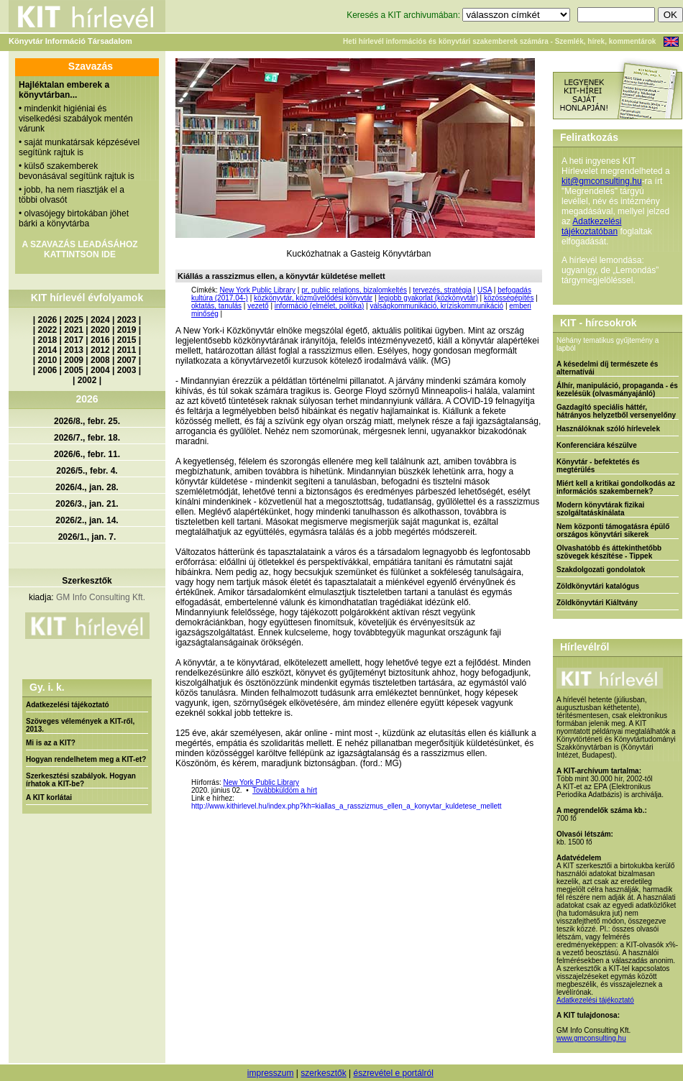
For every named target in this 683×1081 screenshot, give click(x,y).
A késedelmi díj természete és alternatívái (607, 368)
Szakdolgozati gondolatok (600, 570)
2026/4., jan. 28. (86, 487)
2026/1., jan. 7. (87, 537)
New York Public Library (257, 290)
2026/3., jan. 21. (86, 504)
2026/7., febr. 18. (87, 438)
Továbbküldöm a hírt (284, 790)
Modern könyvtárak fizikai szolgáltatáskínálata (600, 509)
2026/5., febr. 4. (86, 471)
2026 (48, 320)
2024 (100, 320)
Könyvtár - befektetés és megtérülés (598, 466)
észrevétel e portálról (393, 1073)
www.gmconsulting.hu (591, 1038)
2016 (100, 340)
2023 (127, 320)
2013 (73, 350)
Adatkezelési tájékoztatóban (591, 226)
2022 (48, 330)
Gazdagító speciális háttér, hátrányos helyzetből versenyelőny (616, 411)
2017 (73, 340)
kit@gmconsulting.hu (601, 181)
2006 (48, 370)
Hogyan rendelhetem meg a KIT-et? (86, 759)
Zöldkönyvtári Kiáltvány (597, 603)
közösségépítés (509, 298)
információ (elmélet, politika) (320, 306)
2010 (48, 360)
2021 (73, 330)
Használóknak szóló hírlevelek (608, 429)
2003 (127, 370)
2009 (73, 360)
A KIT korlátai (49, 797)
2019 (127, 330)
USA (484, 290)
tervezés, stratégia (442, 290)
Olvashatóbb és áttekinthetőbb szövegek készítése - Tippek (608, 552)
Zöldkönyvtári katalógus (597, 586)
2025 (73, 320)
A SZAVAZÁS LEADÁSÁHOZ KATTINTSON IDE (79, 249)
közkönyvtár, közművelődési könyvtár (313, 298)
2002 (87, 380)
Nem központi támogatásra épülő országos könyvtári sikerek (612, 530)
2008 (100, 360)
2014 (48, 350)
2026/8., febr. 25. (87, 421)
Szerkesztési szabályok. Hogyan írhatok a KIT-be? (81, 780)
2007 (127, 360)
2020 (100, 330)
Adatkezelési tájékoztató (67, 705)
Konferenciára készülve (596, 445)
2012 (100, 350)
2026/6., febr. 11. (87, 454)
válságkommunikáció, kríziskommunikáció (436, 306)
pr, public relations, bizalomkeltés (354, 290)
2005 (73, 370)
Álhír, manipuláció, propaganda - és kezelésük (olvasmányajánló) (617, 389)
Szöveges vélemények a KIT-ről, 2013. (80, 725)
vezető (257, 306)
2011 (127, 350)
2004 (100, 370)
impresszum (270, 1073)
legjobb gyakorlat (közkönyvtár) (427, 298)
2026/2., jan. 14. (86, 520)
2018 (48, 340)
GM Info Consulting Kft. (100, 597)
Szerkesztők (86, 581)
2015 (127, 340)
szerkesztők (323, 1073)
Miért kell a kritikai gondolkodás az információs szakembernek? (615, 487)
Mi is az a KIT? (50, 743)
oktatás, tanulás (216, 306)
